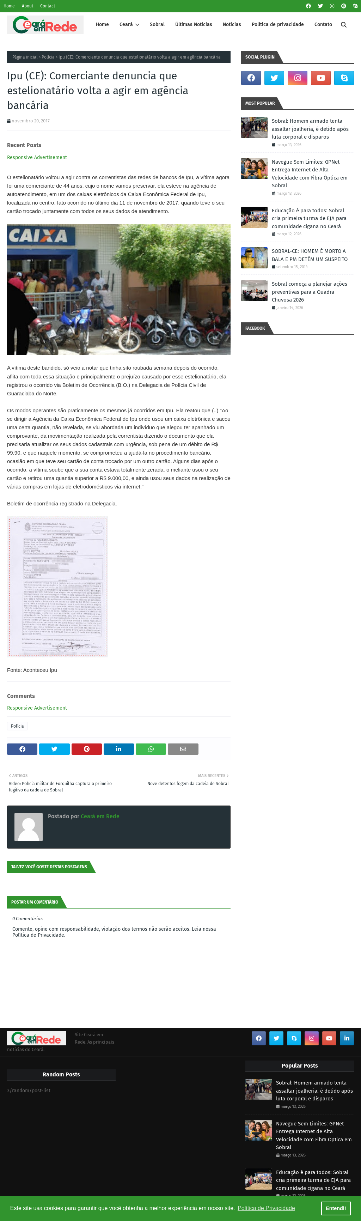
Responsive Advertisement (37, 157)
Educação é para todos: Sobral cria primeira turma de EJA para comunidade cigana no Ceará (309, 218)
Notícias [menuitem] (232, 25)
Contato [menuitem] (323, 25)
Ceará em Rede (99, 816)
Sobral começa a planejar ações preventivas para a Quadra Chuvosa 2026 (309, 292)
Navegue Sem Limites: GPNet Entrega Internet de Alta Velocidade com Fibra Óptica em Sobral (310, 174)
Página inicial (25, 57)
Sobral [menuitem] (157, 25)
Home (9, 6)
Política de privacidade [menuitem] (278, 25)
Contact (47, 6)
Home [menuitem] (102, 25)
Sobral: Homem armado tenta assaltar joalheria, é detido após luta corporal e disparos (310, 129)
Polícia (48, 57)
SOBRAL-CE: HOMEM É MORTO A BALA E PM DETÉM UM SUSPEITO (310, 255)
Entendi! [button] (336, 1208)
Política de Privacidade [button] (266, 1208)
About (27, 6)
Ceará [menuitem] (126, 25)
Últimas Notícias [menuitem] (193, 25)
